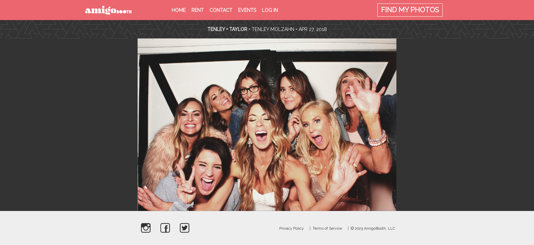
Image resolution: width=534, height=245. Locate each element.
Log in (270, 10)
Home (179, 10)
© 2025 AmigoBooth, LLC (373, 228)
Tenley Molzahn (273, 29)
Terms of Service (327, 228)
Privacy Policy (291, 228)
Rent (197, 10)
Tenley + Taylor (227, 29)
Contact (220, 10)
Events (247, 10)
